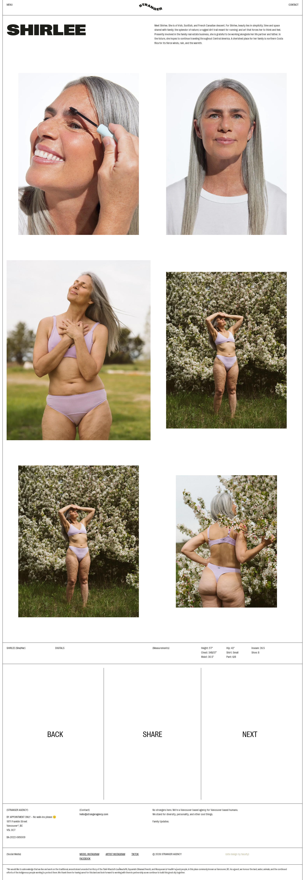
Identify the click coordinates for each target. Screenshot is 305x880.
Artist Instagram (115, 853)
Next (249, 733)
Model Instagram (89, 853)
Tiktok (135, 853)
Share (152, 734)
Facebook (85, 858)
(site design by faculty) (237, 853)
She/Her (20, 647)
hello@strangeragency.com (94, 814)
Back (55, 733)
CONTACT (293, 4)
